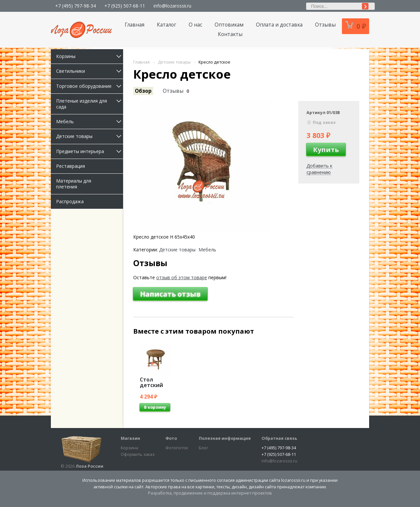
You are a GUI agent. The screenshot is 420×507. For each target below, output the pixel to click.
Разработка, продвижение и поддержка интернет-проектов (210, 493)
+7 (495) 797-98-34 (75, 6)
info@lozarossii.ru (172, 6)
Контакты (230, 34)
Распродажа (70, 201)
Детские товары (89, 136)
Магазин (130, 438)
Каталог (166, 24)
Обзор (143, 91)
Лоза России (89, 466)
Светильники (89, 71)
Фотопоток (176, 448)
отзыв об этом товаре (181, 277)
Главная (134, 24)
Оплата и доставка (279, 24)
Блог (203, 448)
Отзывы (325, 24)
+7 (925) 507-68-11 (124, 6)
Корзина (129, 448)
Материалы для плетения (73, 184)
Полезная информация (225, 438)
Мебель (89, 121)
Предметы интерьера (89, 151)
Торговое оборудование (89, 86)
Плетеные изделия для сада (89, 104)
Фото (171, 438)
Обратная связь (279, 438)
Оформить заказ (138, 454)
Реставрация (70, 166)
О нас (195, 24)
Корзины (89, 56)
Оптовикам (229, 24)
